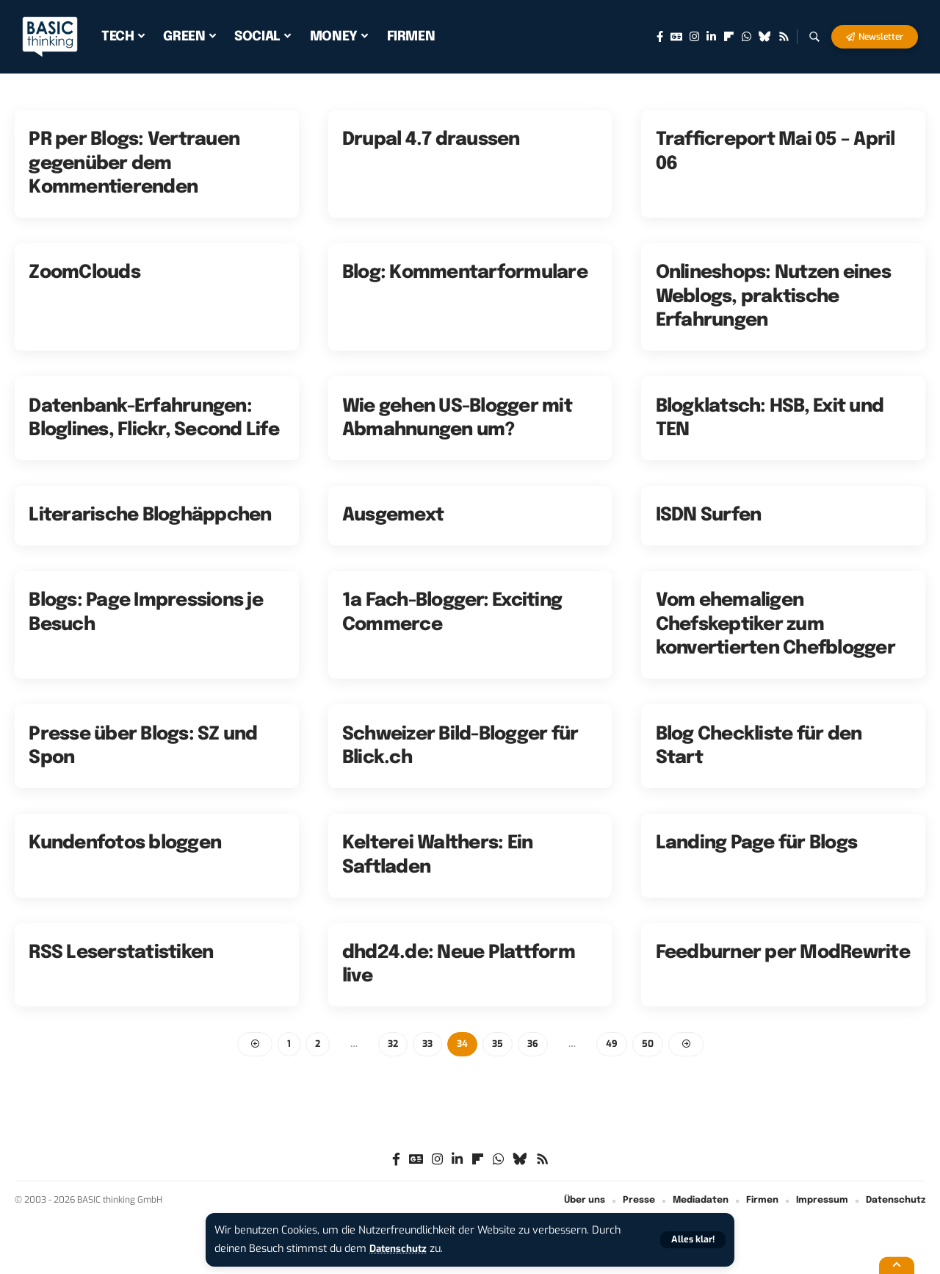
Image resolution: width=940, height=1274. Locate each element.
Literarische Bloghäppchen (150, 515)
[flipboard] (729, 36)
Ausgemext (393, 515)
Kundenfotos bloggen (125, 843)
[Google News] (676, 36)
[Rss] (784, 36)
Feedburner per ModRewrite (783, 952)
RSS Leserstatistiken (121, 952)
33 (427, 1044)
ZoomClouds (84, 272)
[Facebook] (660, 36)
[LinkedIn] (711, 36)
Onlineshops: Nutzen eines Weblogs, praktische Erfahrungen (773, 296)
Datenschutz (401, 1249)
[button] (692, 1239)
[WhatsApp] (746, 36)
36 (535, 1044)
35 (499, 1044)
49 (615, 1044)
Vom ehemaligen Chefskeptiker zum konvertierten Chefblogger (775, 624)
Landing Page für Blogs (757, 843)
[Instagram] (694, 36)
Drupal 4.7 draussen (431, 139)
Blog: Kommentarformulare (465, 272)
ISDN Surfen (709, 515)
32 (391, 1044)
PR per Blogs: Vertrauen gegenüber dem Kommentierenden (134, 163)
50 (651, 1044)
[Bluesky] (765, 36)
